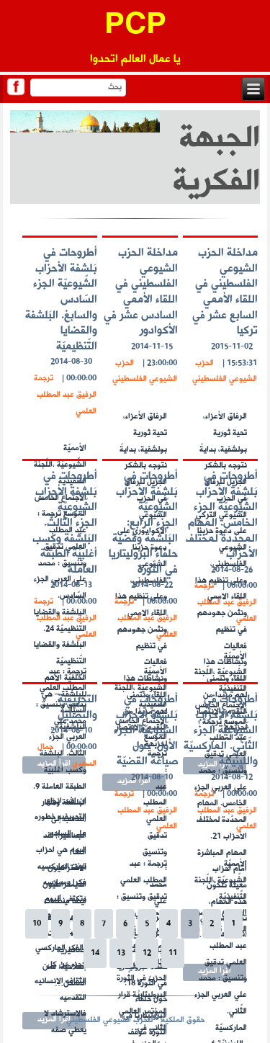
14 (95, 953)
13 (121, 953)
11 (172, 953)
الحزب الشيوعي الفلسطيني (224, 372)
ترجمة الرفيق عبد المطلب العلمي (65, 395)
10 (36, 923)
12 (147, 953)
